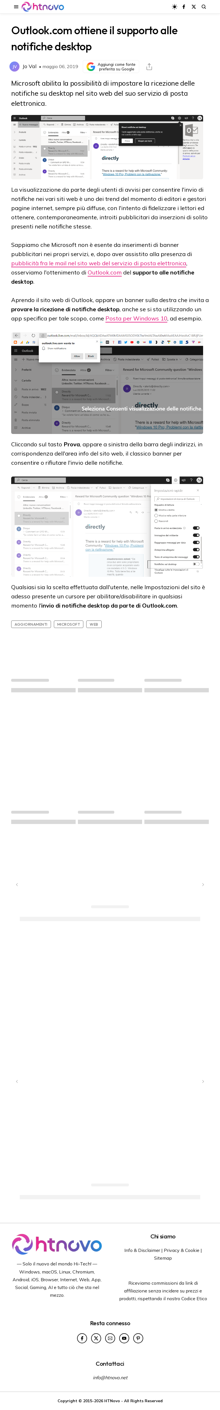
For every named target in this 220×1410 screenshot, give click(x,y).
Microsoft (68, 624)
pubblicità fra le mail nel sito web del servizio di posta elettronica (98, 263)
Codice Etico (194, 1298)
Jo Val (29, 66)
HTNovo (112, 1400)
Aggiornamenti (31, 624)
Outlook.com (105, 272)
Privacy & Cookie (181, 1250)
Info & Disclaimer (142, 1250)
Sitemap (163, 1258)
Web (94, 624)
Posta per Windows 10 (136, 318)
